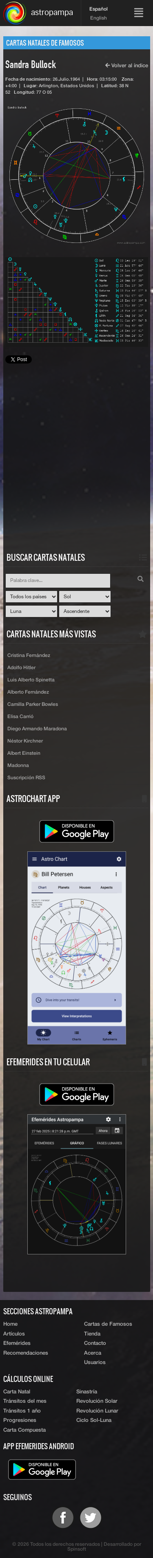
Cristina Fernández (28, 655)
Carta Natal (16, 1392)
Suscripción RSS (26, 778)
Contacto (95, 1343)
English (98, 18)
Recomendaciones (25, 1353)
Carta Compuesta (24, 1430)
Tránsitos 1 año (22, 1411)
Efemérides (17, 1343)
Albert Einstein (23, 753)
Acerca (92, 1353)
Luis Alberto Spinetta (31, 680)
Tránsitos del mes (25, 1401)
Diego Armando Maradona (37, 729)
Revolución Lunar (97, 1411)
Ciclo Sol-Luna (93, 1420)
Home (10, 1324)
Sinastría (86, 1392)
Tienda (92, 1334)
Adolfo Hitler (21, 668)
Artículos (14, 1334)
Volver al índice (126, 65)
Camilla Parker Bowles (32, 704)
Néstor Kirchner (25, 741)
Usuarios (95, 1362)
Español (98, 9)
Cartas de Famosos (108, 1324)
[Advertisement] (76, 464)
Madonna (18, 765)
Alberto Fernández (28, 692)
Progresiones (19, 1420)
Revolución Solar (97, 1401)
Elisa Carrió (20, 716)
